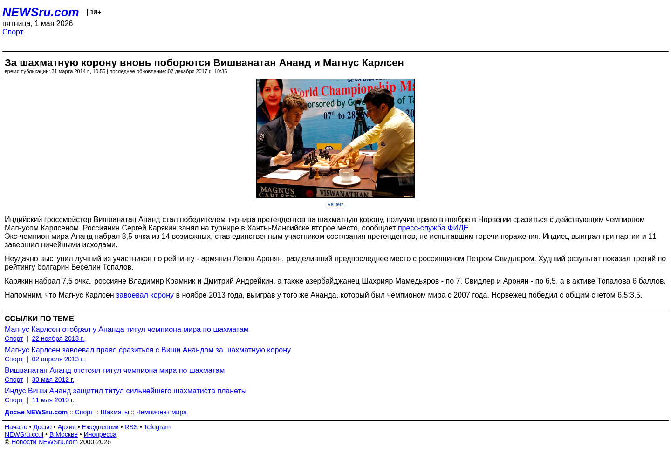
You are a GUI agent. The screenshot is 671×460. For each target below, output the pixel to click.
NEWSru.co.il (24, 434)
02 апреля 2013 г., (59, 359)
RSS (131, 427)
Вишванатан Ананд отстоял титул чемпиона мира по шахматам (115, 370)
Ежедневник (100, 427)
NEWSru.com (40, 12)
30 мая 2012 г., (54, 379)
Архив (67, 427)
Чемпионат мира (162, 412)
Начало (16, 427)
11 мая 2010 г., (54, 400)
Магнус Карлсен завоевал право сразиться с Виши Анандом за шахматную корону (148, 350)
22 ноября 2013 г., (59, 338)
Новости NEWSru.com (44, 442)
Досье (42, 427)
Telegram (157, 427)
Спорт (12, 32)
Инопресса (100, 434)
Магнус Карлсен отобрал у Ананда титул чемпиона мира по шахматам (127, 329)
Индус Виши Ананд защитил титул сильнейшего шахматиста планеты (125, 391)
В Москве (63, 434)
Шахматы (115, 412)
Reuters (335, 204)
